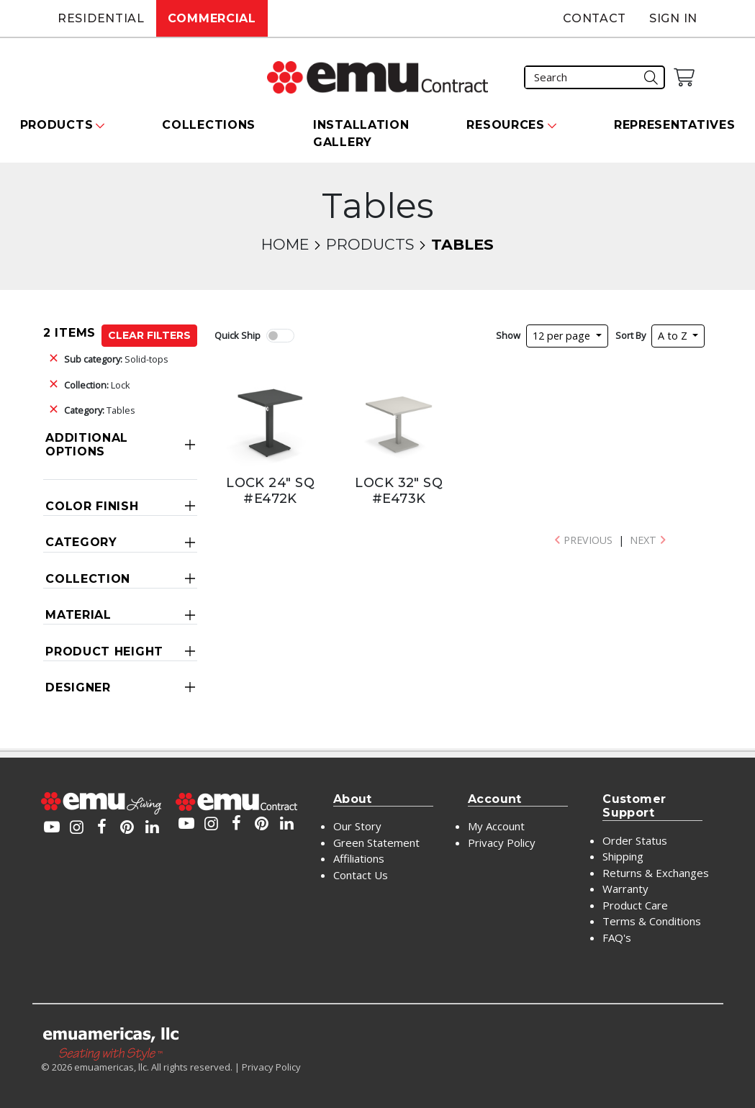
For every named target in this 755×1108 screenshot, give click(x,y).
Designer (78, 687)
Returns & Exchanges (655, 873)
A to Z (674, 335)
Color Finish (91, 506)
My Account (496, 826)
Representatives (675, 125)
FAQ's (616, 937)
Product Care (635, 905)
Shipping (622, 856)
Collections (209, 125)
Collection (87, 579)
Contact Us (360, 875)
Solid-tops (116, 359)
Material (78, 615)
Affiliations (358, 858)
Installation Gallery (361, 133)
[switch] (280, 335)
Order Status (634, 840)
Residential (101, 18)
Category (81, 542)
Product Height (104, 651)
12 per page (563, 335)
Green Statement (376, 842)
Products (370, 244)
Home (285, 244)
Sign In (673, 18)
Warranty (625, 888)
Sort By (630, 335)
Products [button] (57, 125)
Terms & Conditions (651, 921)
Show (508, 335)
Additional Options (86, 444)
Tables (99, 410)
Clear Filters (149, 335)
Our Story (357, 826)
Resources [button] (505, 125)
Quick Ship (237, 335)
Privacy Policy (501, 842)
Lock (97, 384)
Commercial (212, 18)
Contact (594, 18)
